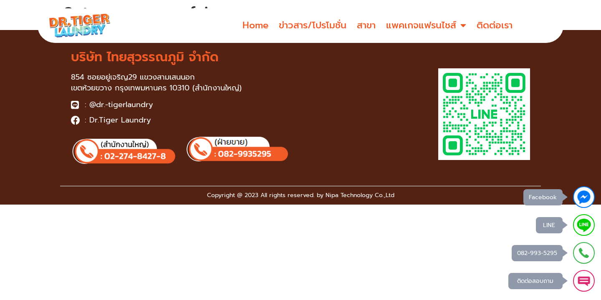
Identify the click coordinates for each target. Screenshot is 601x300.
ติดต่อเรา (495, 25)
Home (255, 25)
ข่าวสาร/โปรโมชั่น (312, 25)
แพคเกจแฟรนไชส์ (426, 25)
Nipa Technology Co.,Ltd (360, 195)
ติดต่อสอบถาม (535, 281)
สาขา (366, 25)
